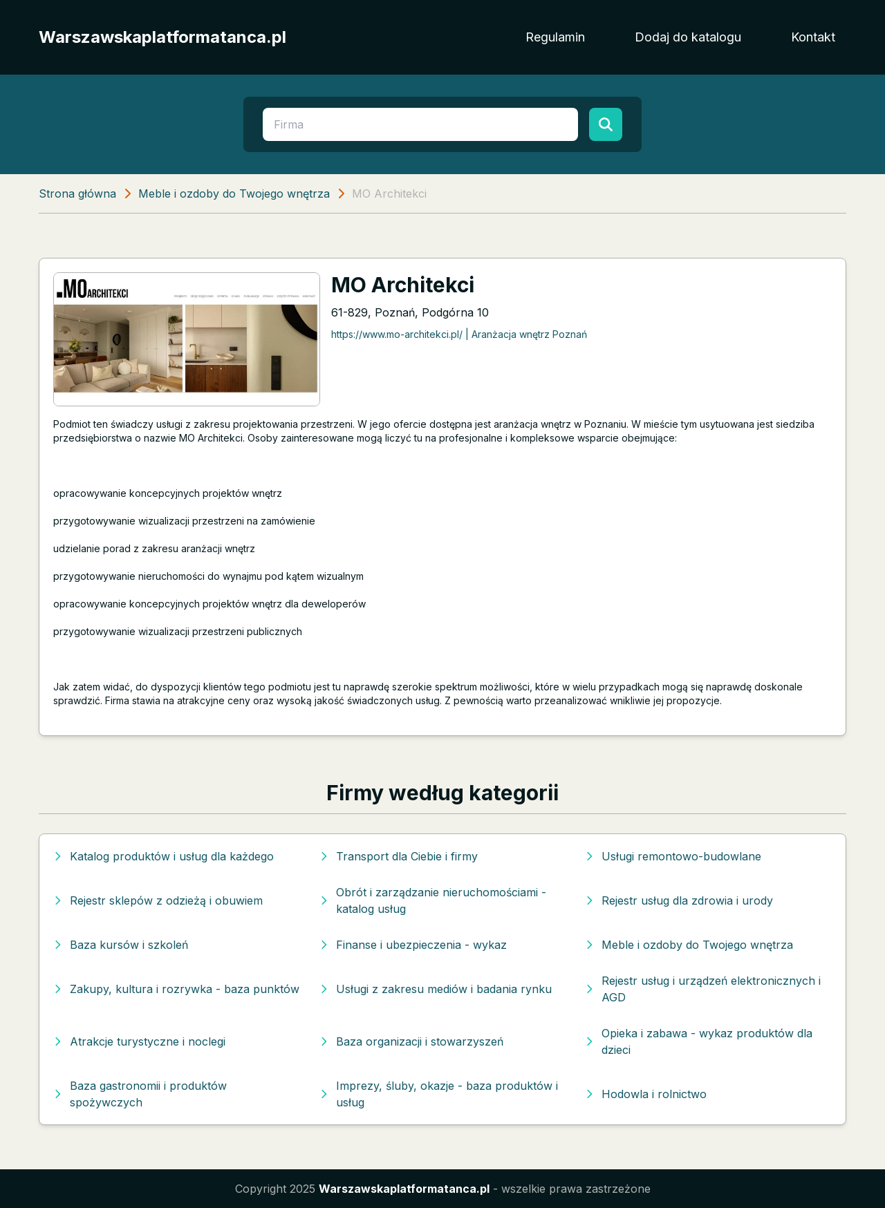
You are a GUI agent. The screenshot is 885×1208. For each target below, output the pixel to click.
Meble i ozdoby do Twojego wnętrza (234, 193)
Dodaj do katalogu (688, 37)
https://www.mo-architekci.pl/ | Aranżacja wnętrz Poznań (459, 334)
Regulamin (555, 37)
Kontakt (813, 37)
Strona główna (77, 193)
